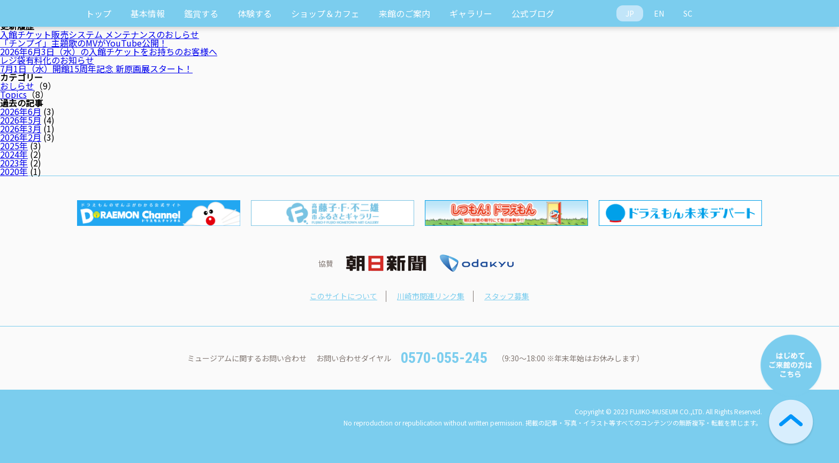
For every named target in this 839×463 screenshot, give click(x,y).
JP (630, 13)
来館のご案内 (404, 13)
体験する (255, 13)
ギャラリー (470, 13)
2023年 (14, 162)
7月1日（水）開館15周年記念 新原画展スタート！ (96, 68)
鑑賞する (201, 13)
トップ (98, 13)
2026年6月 (20, 111)
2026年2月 (20, 137)
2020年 (14, 171)
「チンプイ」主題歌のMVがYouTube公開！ (83, 42)
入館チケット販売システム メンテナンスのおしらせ (99, 34)
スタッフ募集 (506, 296)
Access (719, 13)
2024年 (14, 154)
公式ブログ (533, 13)
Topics (13, 94)
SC (687, 13)
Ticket (748, 13)
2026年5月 (20, 119)
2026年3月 (20, 128)
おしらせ (17, 85)
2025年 (14, 145)
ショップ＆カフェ (325, 13)
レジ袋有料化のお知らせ (47, 60)
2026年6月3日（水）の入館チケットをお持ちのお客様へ (108, 51)
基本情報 (148, 13)
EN (659, 13)
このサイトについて (343, 296)
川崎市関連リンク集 (430, 296)
